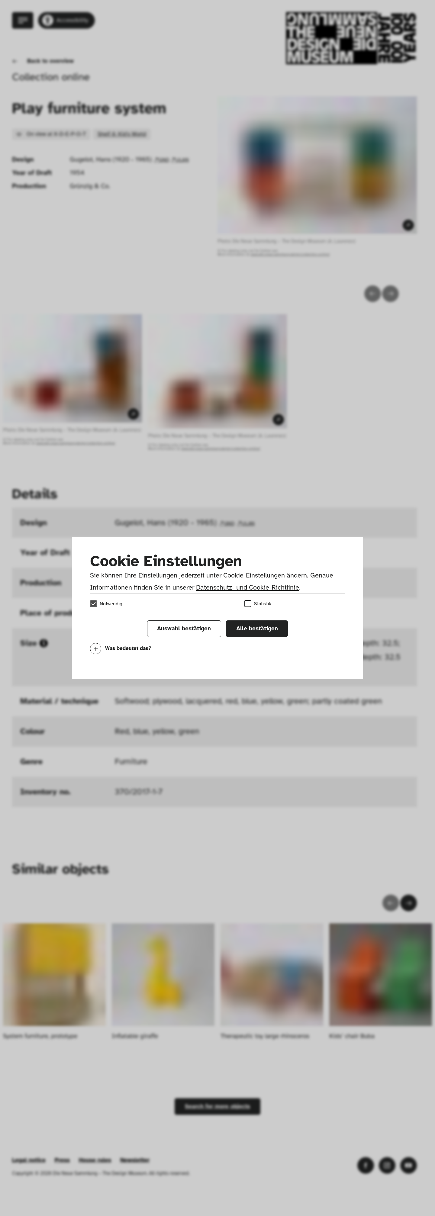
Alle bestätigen (257, 628)
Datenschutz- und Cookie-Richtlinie (247, 587)
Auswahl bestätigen (184, 628)
